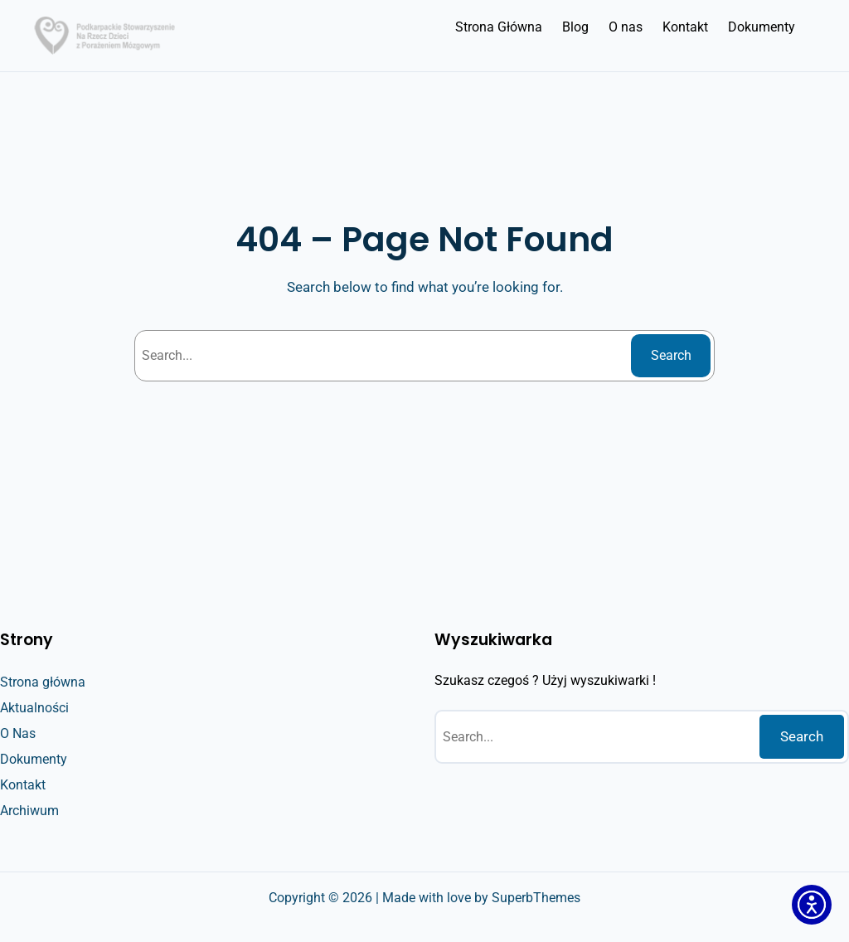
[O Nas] (18, 734)
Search (671, 355)
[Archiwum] (29, 811)
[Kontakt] (685, 27)
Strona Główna (498, 27)
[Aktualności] (34, 708)
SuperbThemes (536, 898)
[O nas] (626, 27)
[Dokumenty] (761, 27)
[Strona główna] (42, 682)
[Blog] (575, 27)
